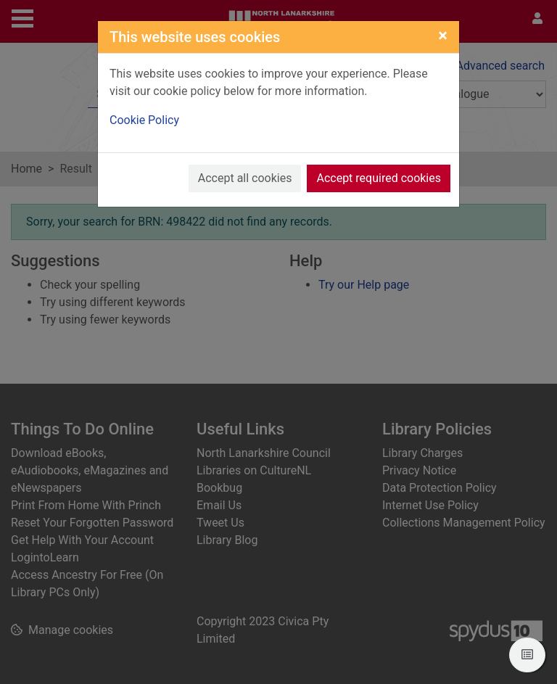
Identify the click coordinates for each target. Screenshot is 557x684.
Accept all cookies (245, 178)
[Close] (442, 35)
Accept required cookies (378, 178)
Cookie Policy (144, 120)
